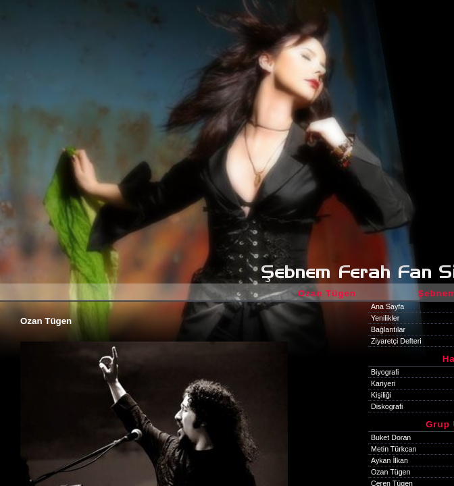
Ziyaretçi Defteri (396, 341)
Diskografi (387, 406)
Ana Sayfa (387, 306)
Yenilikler (385, 318)
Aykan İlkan (389, 460)
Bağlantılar (388, 329)
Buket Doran (391, 437)
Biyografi (385, 372)
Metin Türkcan (393, 449)
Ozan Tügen (390, 472)
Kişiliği (381, 395)
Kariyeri (383, 383)
